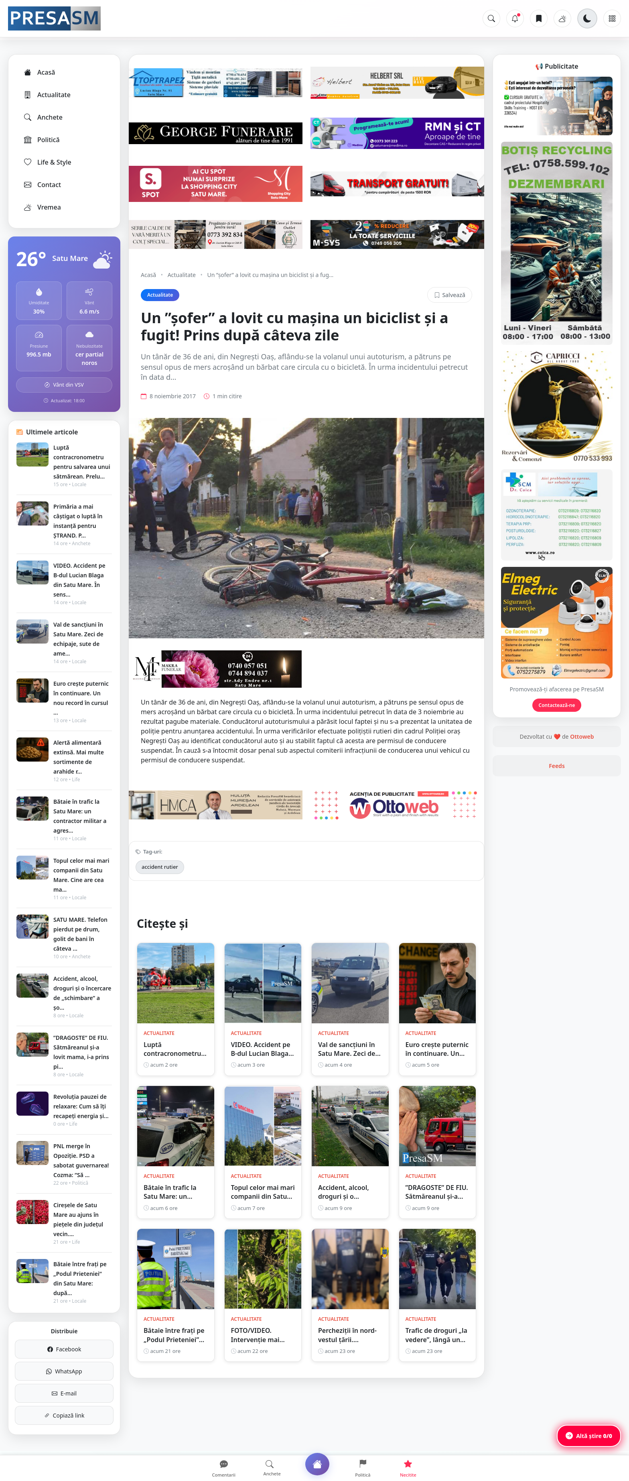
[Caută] (491, 18)
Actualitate (47, 95)
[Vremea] (562, 18)
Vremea (42, 207)
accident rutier (160, 866)
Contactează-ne (557, 705)
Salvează (449, 295)
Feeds (557, 766)
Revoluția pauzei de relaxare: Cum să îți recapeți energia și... (81, 1106)
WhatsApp (64, 1371)
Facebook (64, 1349)
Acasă (39, 72)
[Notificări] (515, 18)
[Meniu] (612, 18)
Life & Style (47, 162)
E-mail (64, 1393)
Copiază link (64, 1415)
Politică (41, 140)
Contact (42, 184)
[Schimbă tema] (587, 18)
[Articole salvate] (539, 18)
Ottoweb (582, 736)
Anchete (43, 117)
